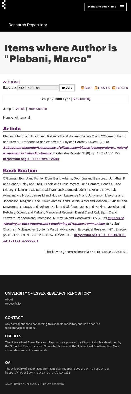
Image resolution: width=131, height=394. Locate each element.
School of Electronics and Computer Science (39, 346)
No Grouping (82, 99)
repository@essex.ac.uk (20, 327)
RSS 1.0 (104, 87)
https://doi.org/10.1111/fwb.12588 (31, 159)
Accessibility (13, 303)
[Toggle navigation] (105, 7)
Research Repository (27, 25)
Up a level (13, 82)
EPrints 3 (87, 342)
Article (20, 108)
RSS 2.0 (122, 87)
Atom (88, 87)
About (9, 299)
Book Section (37, 108)
